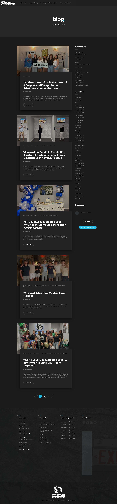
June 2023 (78, 155)
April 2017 (78, 191)
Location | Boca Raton (47, 422)
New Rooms (78, 70)
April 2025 (78, 130)
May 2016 (77, 198)
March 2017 (78, 193)
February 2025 (79, 135)
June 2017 (78, 186)
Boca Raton (22, 422)
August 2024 (79, 148)
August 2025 (79, 120)
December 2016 (79, 196)
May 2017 (77, 188)
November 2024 (79, 140)
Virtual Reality (40, 146)
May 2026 (78, 100)
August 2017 (79, 181)
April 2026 (78, 102)
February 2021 (79, 173)
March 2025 (78, 133)
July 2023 (78, 153)
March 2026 (78, 105)
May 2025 (78, 127)
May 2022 (78, 170)
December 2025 (79, 112)
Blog (61, 3)
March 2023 (78, 160)
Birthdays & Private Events (48, 3)
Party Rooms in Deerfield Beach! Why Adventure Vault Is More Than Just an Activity (44, 224)
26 (52, 396)
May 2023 (78, 158)
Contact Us (68, 3)
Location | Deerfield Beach (48, 424)
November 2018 (79, 175)
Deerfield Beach (23, 438)
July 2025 (78, 122)
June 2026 (78, 97)
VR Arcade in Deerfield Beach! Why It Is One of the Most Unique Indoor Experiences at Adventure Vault (44, 155)
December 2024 (79, 138)
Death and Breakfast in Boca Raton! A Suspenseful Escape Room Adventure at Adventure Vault (45, 85)
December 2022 (79, 165)
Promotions (78, 77)
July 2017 (78, 183)
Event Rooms (44, 215)
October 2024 (79, 143)
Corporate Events (35, 215)
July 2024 (78, 150)
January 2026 (79, 110)
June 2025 (78, 125)
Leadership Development (47, 353)
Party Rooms (54, 215)
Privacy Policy (44, 440)
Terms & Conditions (46, 442)
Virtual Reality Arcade (49, 146)
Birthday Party (27, 215)
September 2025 (79, 117)
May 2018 (77, 178)
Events (49, 215)
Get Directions (22, 431)
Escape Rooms (27, 76)
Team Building (33, 3)
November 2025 (79, 115)
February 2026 (79, 107)
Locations (23, 3)
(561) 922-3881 (26, 433)
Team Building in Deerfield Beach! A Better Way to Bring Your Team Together (45, 362)
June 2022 (78, 168)
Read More (28, 105)
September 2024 (79, 145)
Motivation (57, 353)
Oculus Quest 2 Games (29, 146)
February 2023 (79, 163)
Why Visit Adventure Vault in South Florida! (44, 294)
